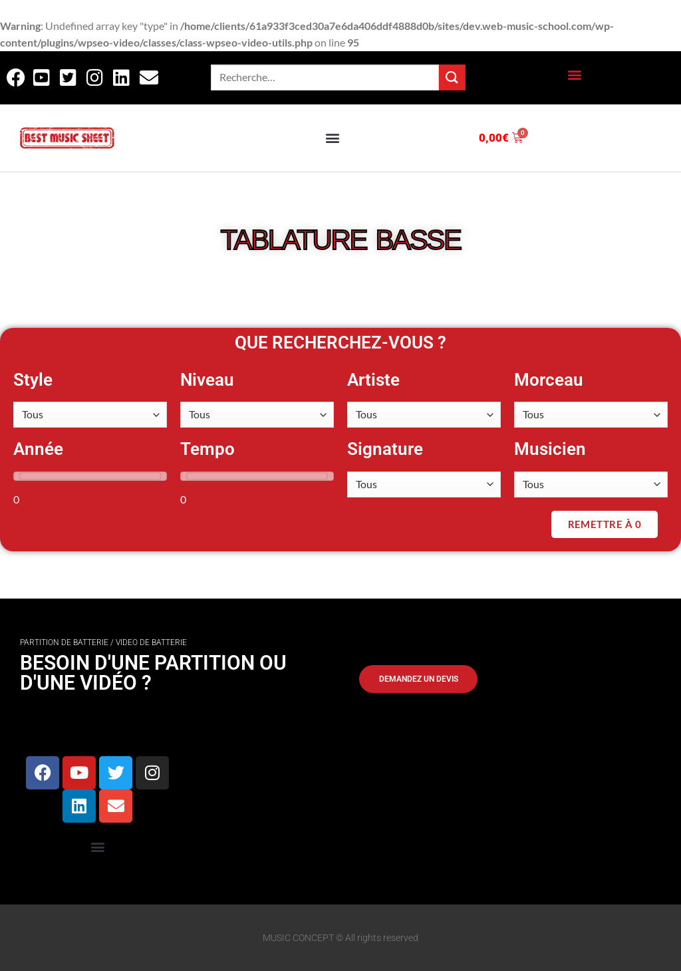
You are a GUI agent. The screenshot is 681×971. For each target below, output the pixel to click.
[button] (574, 74)
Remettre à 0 (604, 524)
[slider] (19, 476)
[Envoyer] (452, 77)
